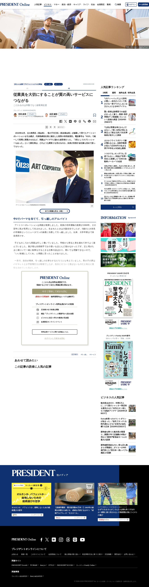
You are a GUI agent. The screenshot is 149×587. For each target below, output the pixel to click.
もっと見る (117, 207)
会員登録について (54, 554)
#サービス (58, 84)
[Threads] (68, 539)
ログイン (131, 4)
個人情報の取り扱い (71, 554)
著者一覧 (24, 554)
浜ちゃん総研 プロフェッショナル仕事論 (28, 84)
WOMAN (33, 565)
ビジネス (47, 4)
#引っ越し (48, 84)
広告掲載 (108, 554)
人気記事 (38, 4)
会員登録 (143, 4)
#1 (27, 88)
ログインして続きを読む (54, 338)
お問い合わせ (129, 554)
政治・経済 (66, 4)
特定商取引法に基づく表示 (92, 554)
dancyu (42, 565)
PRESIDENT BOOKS (65, 565)
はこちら (118, 328)
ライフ (86, 4)
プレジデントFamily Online (85, 565)
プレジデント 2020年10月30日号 (24, 110)
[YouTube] (82, 539)
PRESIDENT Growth (19, 565)
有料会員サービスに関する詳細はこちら (54, 332)
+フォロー (31, 114)
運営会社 (117, 554)
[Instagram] (61, 540)
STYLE (51, 565)
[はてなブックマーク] (54, 540)
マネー (56, 4)
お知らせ (15, 554)
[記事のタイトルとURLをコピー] (84, 121)
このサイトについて (38, 554)
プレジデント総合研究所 (19, 576)
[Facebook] (41, 539)
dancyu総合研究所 (36, 576)
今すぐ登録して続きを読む (54, 291)
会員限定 (101, 4)
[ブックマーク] (94, 115)
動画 (109, 4)
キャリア (77, 4)
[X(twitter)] (47, 539)
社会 (93, 4)
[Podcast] (75, 539)
